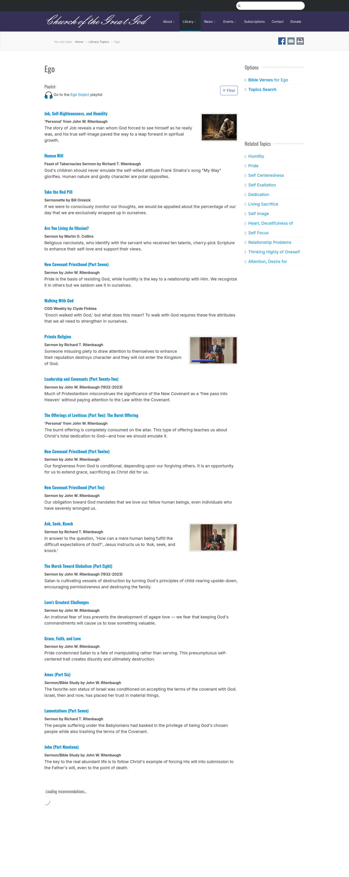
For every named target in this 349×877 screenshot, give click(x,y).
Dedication (258, 194)
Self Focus (258, 232)
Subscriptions (254, 21)
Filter (229, 90)
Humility (256, 156)
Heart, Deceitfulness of (270, 223)
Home (79, 42)
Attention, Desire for (267, 261)
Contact (277, 21)
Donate (295, 21)
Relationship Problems (269, 242)
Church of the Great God (95, 21)
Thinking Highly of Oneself (274, 251)
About (169, 21)
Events (230, 21)
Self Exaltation (262, 185)
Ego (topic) (80, 94)
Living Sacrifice (263, 204)
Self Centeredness (266, 175)
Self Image (258, 213)
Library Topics (99, 42)
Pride (253, 165)
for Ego (268, 79)
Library (190, 21)
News (210, 21)
